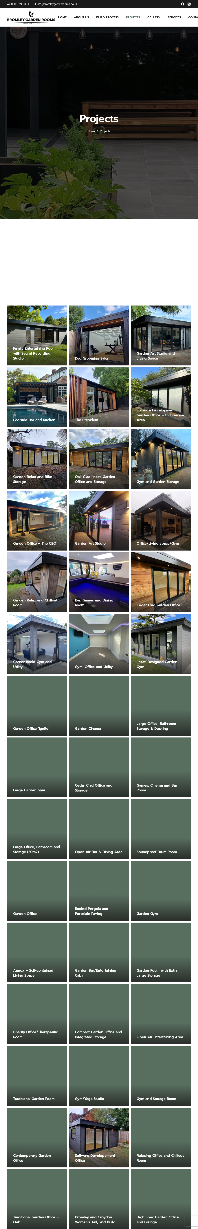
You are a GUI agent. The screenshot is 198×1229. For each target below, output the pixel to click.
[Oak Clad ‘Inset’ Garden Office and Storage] (99, 459)
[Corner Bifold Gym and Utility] (37, 644)
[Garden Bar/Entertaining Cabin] (99, 953)
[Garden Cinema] (99, 706)
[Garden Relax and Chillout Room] (37, 582)
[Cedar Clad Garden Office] (161, 582)
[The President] (99, 397)
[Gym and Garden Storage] (161, 459)
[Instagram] (189, 4)
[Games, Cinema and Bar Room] (161, 767)
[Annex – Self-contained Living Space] (37, 953)
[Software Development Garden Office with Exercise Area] (161, 397)
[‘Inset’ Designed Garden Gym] (161, 644)
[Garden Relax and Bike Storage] (37, 459)
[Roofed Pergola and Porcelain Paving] (99, 891)
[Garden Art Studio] (99, 521)
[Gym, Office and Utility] (99, 644)
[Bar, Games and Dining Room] (99, 582)
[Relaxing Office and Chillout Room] (161, 1138)
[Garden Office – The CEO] (37, 521)
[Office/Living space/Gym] (161, 521)
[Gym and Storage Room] (161, 1076)
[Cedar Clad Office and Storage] (99, 767)
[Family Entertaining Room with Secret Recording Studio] (37, 335)
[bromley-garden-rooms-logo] (31, 17)
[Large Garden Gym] (37, 767)
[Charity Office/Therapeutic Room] (37, 1014)
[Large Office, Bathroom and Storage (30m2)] (37, 829)
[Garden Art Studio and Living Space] (161, 335)
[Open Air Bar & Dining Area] (99, 829)
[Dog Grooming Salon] (99, 335)
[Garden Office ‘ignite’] (37, 706)
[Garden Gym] (161, 891)
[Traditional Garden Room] (37, 1076)
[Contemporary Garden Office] (37, 1138)
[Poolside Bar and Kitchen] (37, 397)
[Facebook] (182, 4)
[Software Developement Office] (99, 1138)
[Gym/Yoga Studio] (99, 1076)
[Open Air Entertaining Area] (161, 1014)
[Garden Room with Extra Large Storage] (161, 953)
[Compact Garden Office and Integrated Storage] (99, 1014)
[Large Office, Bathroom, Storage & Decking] (161, 706)
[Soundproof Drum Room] (161, 829)
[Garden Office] (37, 891)
